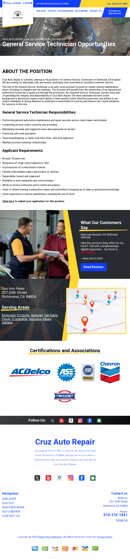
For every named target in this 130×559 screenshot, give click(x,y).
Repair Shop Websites (50, 537)
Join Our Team (32, 39)
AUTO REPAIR (81, 11)
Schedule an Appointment (114, 12)
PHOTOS (52, 11)
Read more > (88, 252)
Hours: (17, 3)
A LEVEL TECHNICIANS (54, 39)
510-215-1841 (120, 3)
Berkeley (37, 315)
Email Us (122, 520)
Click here (8, 201)
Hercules (35, 319)
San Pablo (51, 315)
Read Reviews (94, 267)
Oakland (7, 322)
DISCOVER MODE (65, 11)
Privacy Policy (104, 537)
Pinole (6, 319)
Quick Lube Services (91, 234)
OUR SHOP (41, 11)
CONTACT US (95, 11)
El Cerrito (23, 315)
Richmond (8, 315)
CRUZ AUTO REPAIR (12, 39)
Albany (47, 319)
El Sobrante (19, 319)
